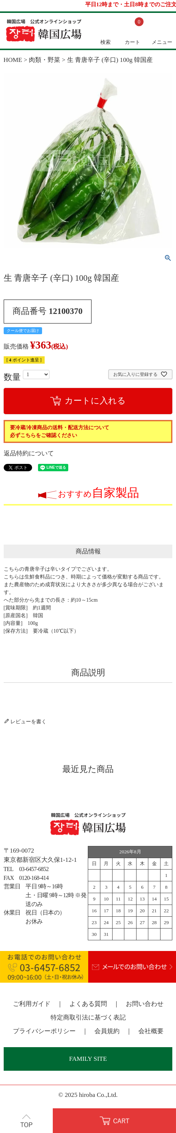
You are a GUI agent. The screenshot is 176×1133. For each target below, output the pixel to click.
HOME (13, 59)
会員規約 (107, 1031)
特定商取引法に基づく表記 (88, 1017)
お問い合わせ (144, 1003)
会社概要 (150, 1031)
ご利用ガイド (32, 1003)
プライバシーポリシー (44, 1031)
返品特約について (29, 453)
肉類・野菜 (44, 59)
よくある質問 (88, 1003)
